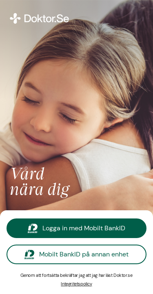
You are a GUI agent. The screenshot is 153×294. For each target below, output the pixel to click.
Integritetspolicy (76, 284)
